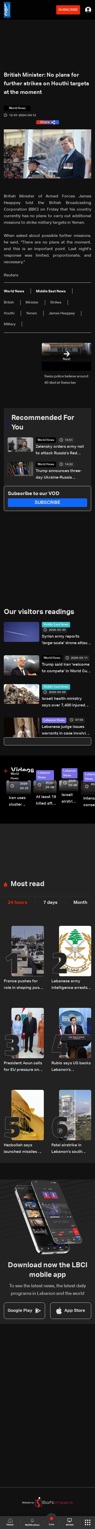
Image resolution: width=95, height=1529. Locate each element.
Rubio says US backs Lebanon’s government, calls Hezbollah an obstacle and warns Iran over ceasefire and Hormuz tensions (71, 1067)
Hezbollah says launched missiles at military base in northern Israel (23, 1149)
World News (45, 440)
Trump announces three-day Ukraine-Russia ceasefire (59, 475)
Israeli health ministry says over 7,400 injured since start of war (63, 703)
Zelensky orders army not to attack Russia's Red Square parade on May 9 (60, 451)
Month (80, 902)
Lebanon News (54, 720)
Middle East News (56, 624)
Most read (27, 884)
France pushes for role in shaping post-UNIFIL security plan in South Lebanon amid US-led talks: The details (23, 985)
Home (10, 1522)
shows (69, 1522)
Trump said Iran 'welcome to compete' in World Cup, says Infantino (66, 669)
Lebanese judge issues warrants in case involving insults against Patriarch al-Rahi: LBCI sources (66, 731)
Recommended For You (42, 422)
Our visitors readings (39, 612)
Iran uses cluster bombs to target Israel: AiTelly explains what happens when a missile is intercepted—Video (20, 802)
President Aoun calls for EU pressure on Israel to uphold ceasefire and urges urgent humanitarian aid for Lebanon (23, 1067)
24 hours (17, 902)
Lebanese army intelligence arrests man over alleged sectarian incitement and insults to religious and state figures (70, 985)
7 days (50, 902)
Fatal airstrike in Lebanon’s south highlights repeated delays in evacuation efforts (70, 1149)
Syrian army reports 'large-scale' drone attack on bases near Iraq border (66, 640)
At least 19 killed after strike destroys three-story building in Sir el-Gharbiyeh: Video (46, 801)
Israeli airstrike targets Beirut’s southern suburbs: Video (70, 799)
